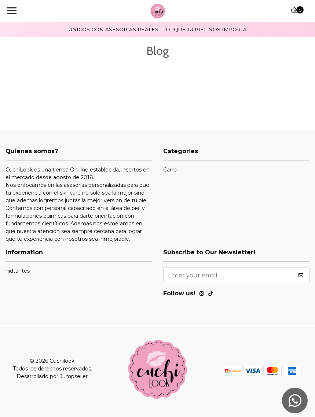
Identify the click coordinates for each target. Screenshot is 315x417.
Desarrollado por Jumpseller (52, 376)
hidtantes (18, 270)
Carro (170, 169)
